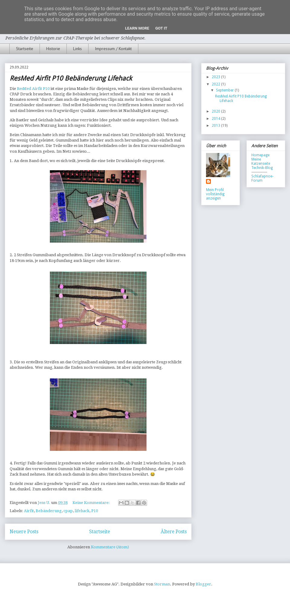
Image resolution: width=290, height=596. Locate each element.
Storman (162, 584)
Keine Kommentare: (91, 502)
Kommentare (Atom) (110, 547)
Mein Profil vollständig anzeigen (215, 194)
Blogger (203, 584)
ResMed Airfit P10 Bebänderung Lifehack (71, 78)
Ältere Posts (174, 531)
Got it (161, 28)
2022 (216, 84)
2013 (216, 125)
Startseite (24, 48)
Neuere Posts (24, 531)
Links (77, 48)
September (225, 90)
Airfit (29, 510)
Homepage (260, 155)
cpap (68, 510)
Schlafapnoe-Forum (262, 178)
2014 (216, 118)
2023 (216, 77)
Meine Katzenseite (260, 161)
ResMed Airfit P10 (33, 88)
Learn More (137, 28)
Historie (53, 48)
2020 (216, 111)
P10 (94, 510)
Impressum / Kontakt (113, 48)
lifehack (82, 510)
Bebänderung (49, 510)
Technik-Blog (262, 168)
